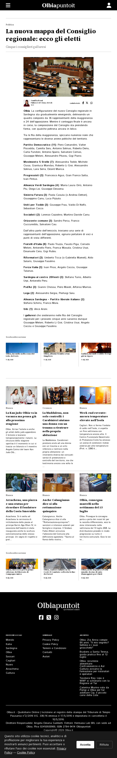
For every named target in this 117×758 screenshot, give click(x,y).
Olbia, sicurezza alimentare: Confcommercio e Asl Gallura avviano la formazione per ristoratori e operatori (94, 667)
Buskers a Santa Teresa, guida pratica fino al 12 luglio (94, 654)
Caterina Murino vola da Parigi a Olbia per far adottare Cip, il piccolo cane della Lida (94, 691)
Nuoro (9, 665)
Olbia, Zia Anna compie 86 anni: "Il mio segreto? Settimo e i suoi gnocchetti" (94, 644)
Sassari (10, 656)
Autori (46, 656)
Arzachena (12, 669)
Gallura (10, 673)
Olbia (9, 652)
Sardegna (11, 648)
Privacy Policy (51, 640)
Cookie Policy (50, 644)
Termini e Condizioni (54, 648)
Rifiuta (104, 744)
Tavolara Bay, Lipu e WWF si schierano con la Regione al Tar (95, 680)
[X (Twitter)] (49, 617)
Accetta (85, 744)
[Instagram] (56, 617)
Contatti (47, 652)
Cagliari (10, 660)
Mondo (10, 640)
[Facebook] (41, 617)
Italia (9, 644)
